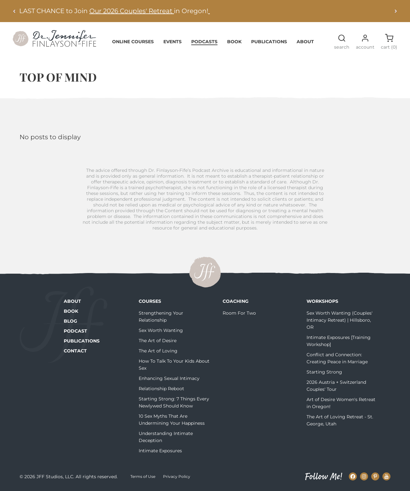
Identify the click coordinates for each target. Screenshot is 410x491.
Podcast (75, 331)
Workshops (322, 301)
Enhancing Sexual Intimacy (169, 378)
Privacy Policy (176, 476)
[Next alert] (395, 11)
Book (234, 41)
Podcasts (204, 41)
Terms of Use (142, 476)
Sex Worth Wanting (161, 330)
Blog (70, 321)
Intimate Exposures (160, 451)
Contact (75, 351)
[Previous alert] (14, 11)
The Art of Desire (157, 340)
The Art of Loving (158, 351)
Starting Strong (324, 372)
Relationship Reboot (161, 388)
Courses (150, 301)
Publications (269, 41)
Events (172, 41)
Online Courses (133, 41)
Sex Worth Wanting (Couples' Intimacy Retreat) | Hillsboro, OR (340, 320)
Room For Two (239, 313)
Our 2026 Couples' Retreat (131, 11)
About (305, 41)
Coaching (236, 301)
